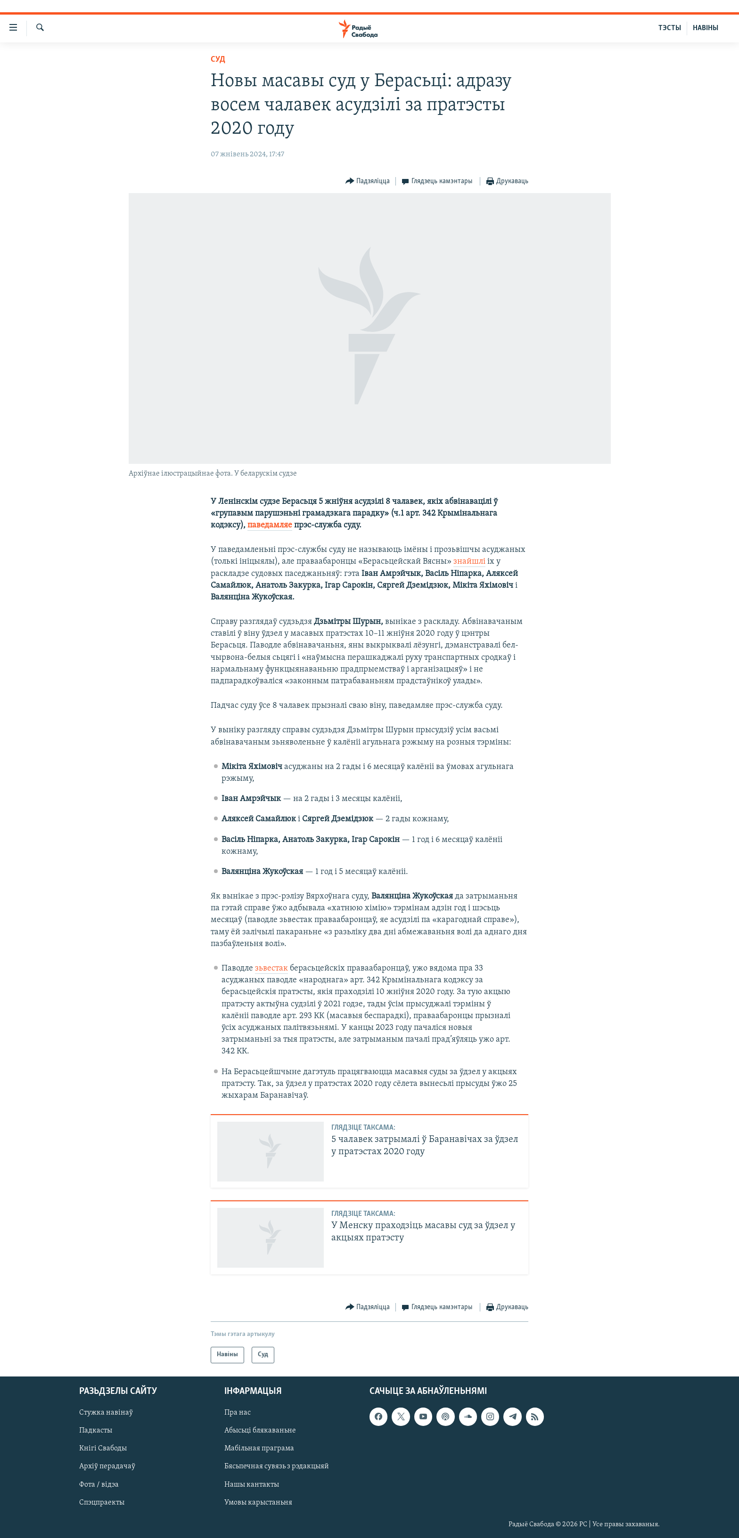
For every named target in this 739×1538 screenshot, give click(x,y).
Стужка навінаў (106, 1413)
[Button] (367, 181)
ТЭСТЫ (669, 28)
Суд (218, 59)
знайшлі (469, 561)
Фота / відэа (99, 1484)
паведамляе (269, 525)
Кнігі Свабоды (103, 1448)
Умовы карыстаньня (258, 1502)
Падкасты (95, 1430)
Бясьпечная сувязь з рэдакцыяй (276, 1466)
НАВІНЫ (705, 28)
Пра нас (237, 1413)
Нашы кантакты (251, 1484)
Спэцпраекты (101, 1502)
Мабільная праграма (259, 1448)
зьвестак (271, 968)
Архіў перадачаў (107, 1466)
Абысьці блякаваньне (260, 1430)
